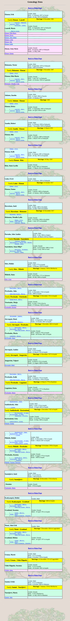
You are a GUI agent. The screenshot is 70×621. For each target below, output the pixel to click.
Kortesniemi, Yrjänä (22, 426)
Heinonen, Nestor (16, 221)
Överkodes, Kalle (16, 340)
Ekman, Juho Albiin (10, 38)
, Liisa (12, 420)
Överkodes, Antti (16, 524)
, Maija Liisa (15, 32)
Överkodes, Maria (10, 405)
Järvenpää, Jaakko (16, 327)
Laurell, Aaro (15, 24)
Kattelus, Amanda (16, 260)
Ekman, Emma (9, 54)
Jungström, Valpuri (16, 333)
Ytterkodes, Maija (16, 476)
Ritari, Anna (19, 261)
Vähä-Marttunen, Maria (18, 303)
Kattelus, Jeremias (21, 258)
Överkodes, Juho (15, 467)
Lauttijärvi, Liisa (16, 435)
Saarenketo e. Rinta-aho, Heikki (21, 251)
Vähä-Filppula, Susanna (23, 535)
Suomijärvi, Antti (16, 309)
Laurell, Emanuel (21, 23)
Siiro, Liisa (8, 288)
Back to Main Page (35, 8)
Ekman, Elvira (9, 36)
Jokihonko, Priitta (21, 430)
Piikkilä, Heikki (9, 438)
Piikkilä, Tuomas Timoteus (13, 480)
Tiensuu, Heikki (20, 249)
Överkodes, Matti (16, 298)
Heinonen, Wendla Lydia (12, 86)
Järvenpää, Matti (10, 377)
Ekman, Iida (8, 43)
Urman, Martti (20, 531)
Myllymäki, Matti (10, 350)
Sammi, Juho (8, 618)
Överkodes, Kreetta (10, 318)
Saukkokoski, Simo (16, 414)
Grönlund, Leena (20, 26)
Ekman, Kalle (9, 45)
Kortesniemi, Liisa (16, 458)
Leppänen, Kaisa (15, 348)
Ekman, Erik (14, 74)
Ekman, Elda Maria (10, 34)
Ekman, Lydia (9, 41)
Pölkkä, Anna (19, 252)
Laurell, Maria (15, 82)
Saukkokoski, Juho (16, 448)
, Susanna (13, 315)
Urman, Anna (14, 533)
